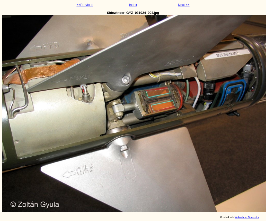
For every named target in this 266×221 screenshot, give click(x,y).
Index (133, 5)
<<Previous (84, 5)
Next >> (184, 5)
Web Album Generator (247, 217)
